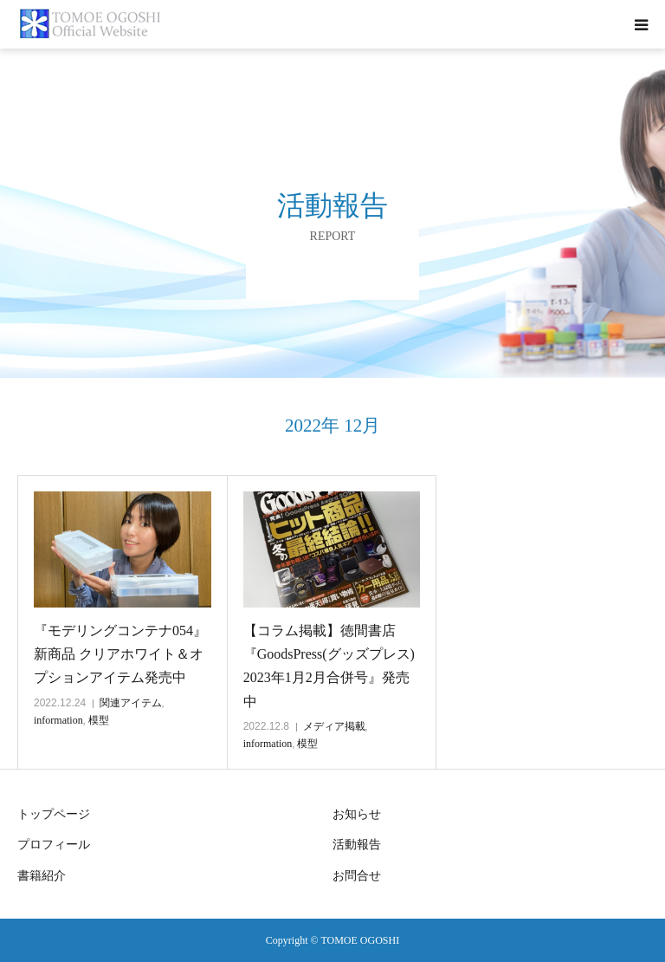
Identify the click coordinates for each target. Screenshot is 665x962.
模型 (98, 720)
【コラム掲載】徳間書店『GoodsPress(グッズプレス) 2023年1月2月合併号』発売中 (329, 666)
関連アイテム (131, 703)
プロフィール (53, 844)
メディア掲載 (334, 726)
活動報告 (356, 844)
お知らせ (356, 814)
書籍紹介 (41, 875)
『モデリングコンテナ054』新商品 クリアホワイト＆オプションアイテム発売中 (120, 654)
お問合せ (356, 875)
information (58, 720)
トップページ (53, 814)
